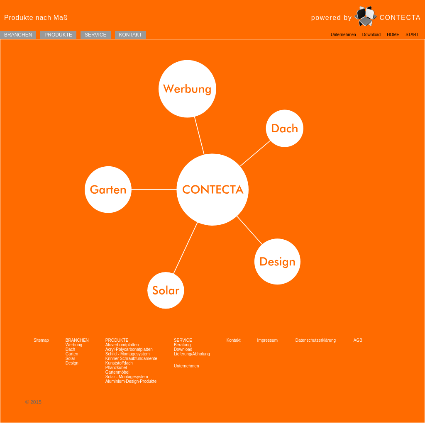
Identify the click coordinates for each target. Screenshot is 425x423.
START (412, 34)
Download (371, 34)
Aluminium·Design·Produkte (130, 381)
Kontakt (234, 340)
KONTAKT (130, 35)
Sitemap (41, 340)
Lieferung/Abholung (192, 354)
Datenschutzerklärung (316, 340)
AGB (358, 340)
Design (72, 363)
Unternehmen (343, 34)
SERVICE (95, 35)
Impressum (268, 340)
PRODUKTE (58, 35)
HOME (393, 34)
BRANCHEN (18, 35)
